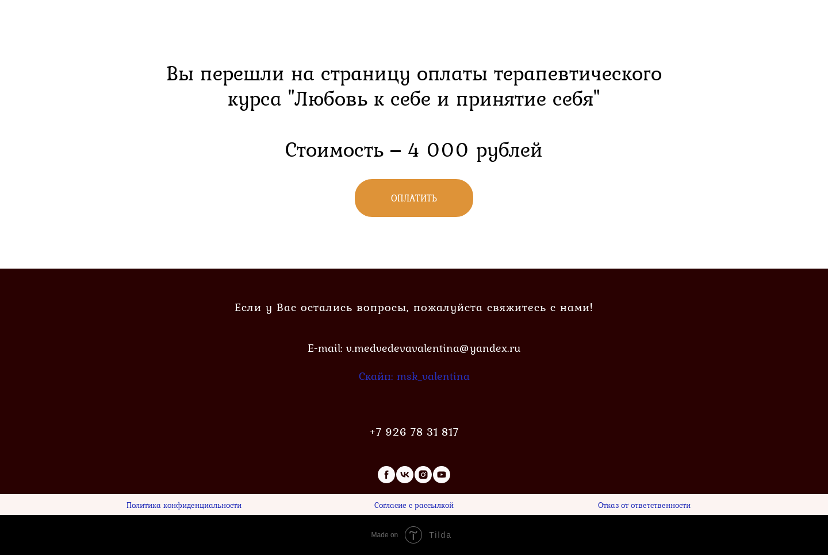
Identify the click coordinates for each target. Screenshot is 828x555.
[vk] (404, 474)
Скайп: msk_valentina (414, 376)
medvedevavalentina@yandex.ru (437, 347)
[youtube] (441, 474)
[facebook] (386, 474)
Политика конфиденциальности (183, 505)
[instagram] (423, 474)
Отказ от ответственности (644, 505)
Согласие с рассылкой (414, 505)
